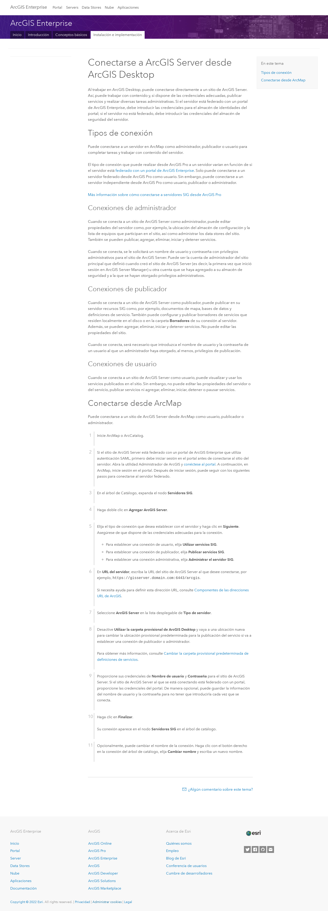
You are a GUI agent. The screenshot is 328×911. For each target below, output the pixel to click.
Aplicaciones (128, 7)
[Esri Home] (253, 833)
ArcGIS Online (100, 843)
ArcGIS (94, 866)
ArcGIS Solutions (102, 881)
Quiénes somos (179, 843)
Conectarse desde (283, 80)
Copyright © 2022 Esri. (27, 902)
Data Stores (91, 7)
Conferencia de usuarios (186, 866)
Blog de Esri (176, 858)
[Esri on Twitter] (247, 849)
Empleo (172, 851)
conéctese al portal (199, 464)
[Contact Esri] (270, 849)
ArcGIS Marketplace (104, 888)
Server (15, 858)
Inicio (17, 35)
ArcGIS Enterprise (28, 7)
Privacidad (82, 902)
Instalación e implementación (117, 35)
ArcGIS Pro (97, 851)
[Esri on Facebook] (255, 849)
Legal (128, 902)
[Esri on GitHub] (262, 849)
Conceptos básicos (71, 35)
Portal (57, 7)
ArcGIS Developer (103, 873)
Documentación (23, 888)
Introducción (38, 35)
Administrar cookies (107, 902)
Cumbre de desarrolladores (189, 873)
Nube (109, 7)
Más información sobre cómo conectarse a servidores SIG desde (154, 194)
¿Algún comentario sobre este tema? (220, 789)
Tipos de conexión (276, 72)
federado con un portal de (154, 170)
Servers (72, 7)
